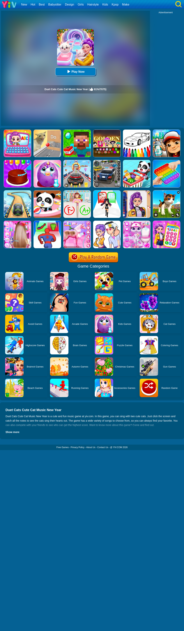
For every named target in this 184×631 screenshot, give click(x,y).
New (24, 4)
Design (69, 4)
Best (42, 4)
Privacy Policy (77, 447)
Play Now (75, 71)
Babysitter (54, 4)
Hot (33, 4)
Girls (81, 4)
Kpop (115, 4)
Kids (105, 4)
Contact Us (102, 447)
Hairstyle (93, 4)
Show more (12, 432)
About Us (90, 447)
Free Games (62, 447)
